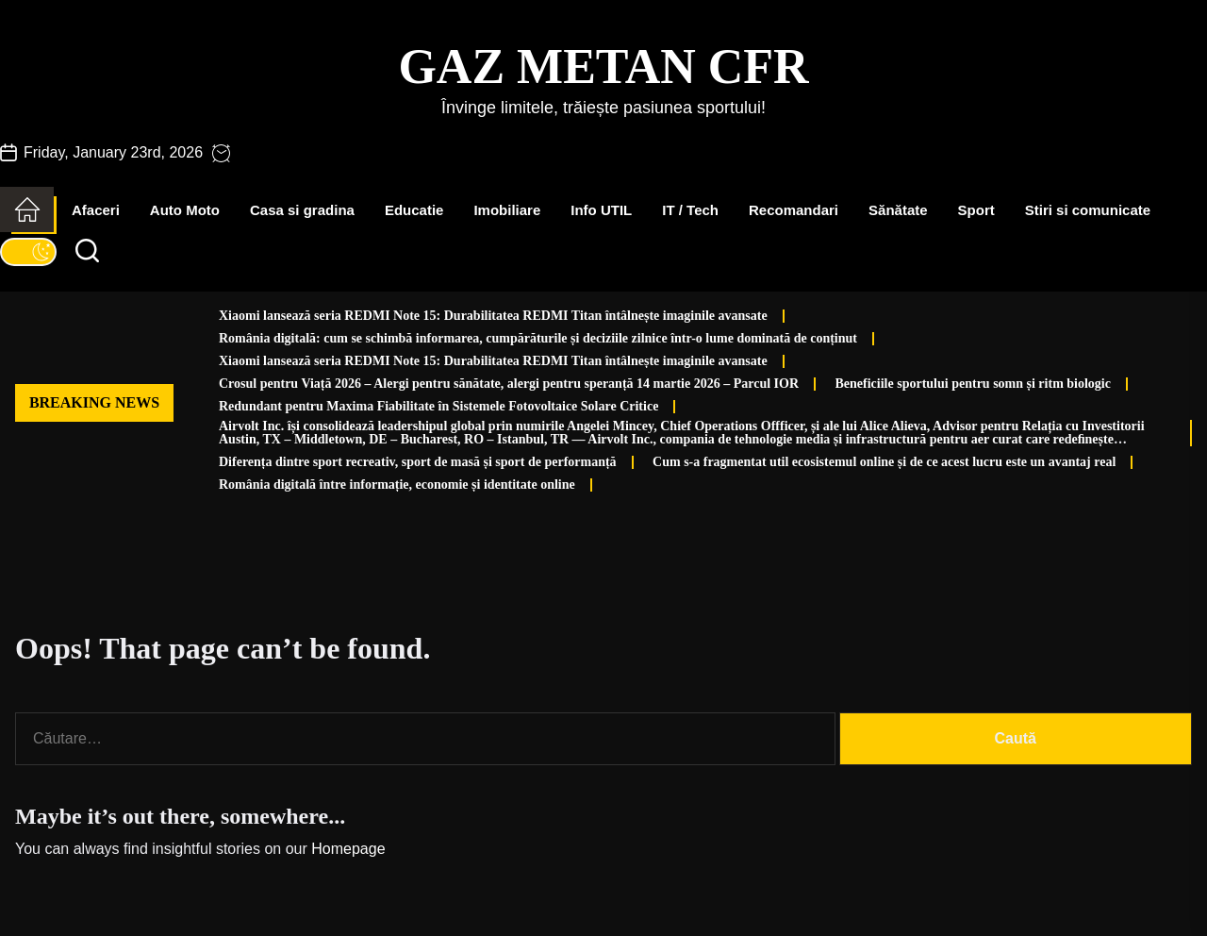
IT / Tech (690, 210)
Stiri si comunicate (1087, 210)
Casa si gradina (302, 210)
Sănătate (898, 210)
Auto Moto (185, 210)
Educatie (414, 210)
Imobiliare (506, 210)
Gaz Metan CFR (603, 66)
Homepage (348, 849)
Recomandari (793, 210)
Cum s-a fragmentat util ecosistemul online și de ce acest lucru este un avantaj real (884, 462)
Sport (976, 210)
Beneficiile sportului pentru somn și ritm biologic (973, 383)
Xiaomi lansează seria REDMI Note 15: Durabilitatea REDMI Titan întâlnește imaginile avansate (493, 316)
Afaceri (96, 210)
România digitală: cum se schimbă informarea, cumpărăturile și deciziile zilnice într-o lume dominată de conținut (538, 338)
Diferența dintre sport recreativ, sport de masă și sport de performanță (418, 462)
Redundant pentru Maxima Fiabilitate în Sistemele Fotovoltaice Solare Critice (438, 406)
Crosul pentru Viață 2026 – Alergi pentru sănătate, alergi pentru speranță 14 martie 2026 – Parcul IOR (509, 383)
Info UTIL (601, 210)
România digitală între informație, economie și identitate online (397, 484)
